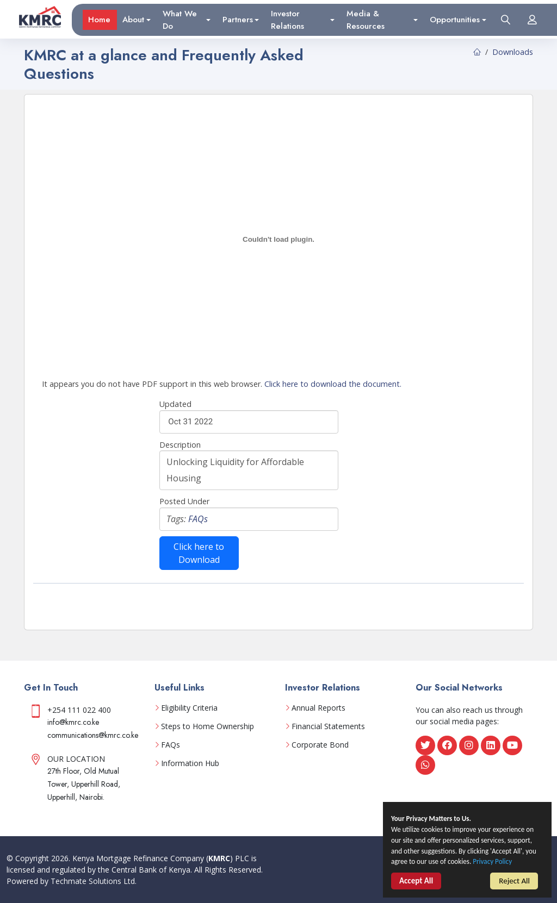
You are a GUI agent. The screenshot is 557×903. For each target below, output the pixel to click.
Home (99, 18)
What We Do (180, 19)
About (133, 18)
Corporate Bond (320, 745)
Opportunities (455, 18)
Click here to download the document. (332, 384)
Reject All (514, 888)
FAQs (198, 519)
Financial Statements (328, 726)
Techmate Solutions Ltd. (94, 881)
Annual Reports (318, 708)
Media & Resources (365, 19)
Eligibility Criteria (189, 708)
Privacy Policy (413, 875)
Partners (237, 18)
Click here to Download (199, 553)
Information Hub (190, 763)
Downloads (512, 52)
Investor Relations (287, 19)
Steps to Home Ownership (207, 726)
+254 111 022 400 (79, 710)
